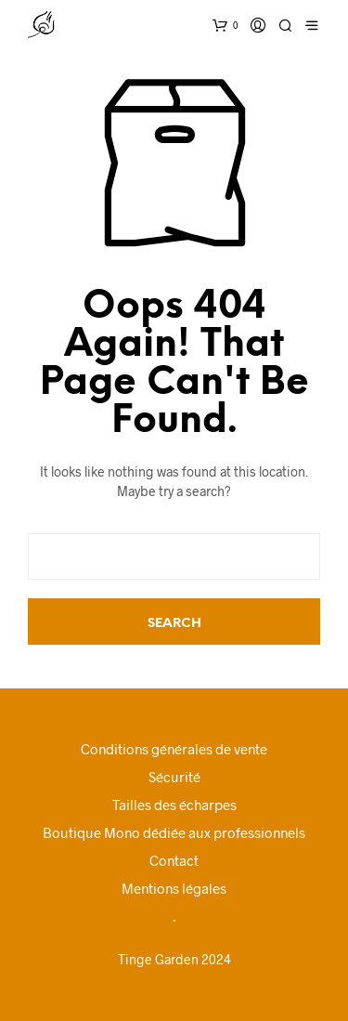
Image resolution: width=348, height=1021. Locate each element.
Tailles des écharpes (174, 804)
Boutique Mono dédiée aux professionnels (174, 832)
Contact (174, 860)
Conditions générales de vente (174, 748)
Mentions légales (174, 888)
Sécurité (174, 776)
